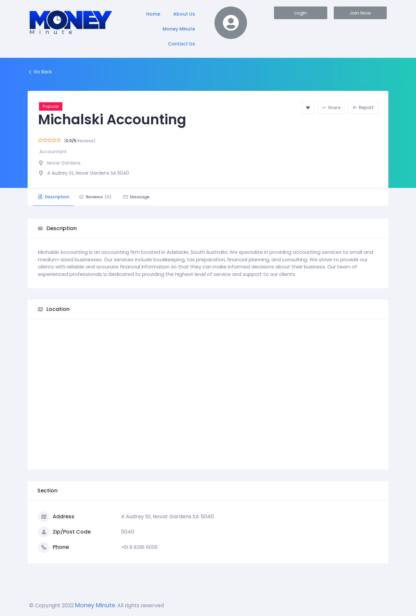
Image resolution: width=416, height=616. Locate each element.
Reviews (100, 196)
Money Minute (178, 29)
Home (153, 14)
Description (55, 197)
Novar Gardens (64, 163)
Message (145, 197)
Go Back (40, 71)
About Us (184, 14)
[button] (300, 12)
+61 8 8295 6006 (139, 547)
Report (363, 107)
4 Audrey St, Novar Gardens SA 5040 (88, 173)
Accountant (53, 151)
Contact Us (181, 44)
